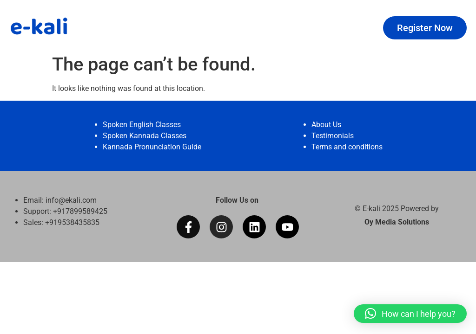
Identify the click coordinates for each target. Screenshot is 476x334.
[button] (410, 313)
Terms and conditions (347, 146)
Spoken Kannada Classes (144, 135)
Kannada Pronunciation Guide (152, 146)
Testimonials (332, 135)
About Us (326, 124)
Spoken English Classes (142, 124)
